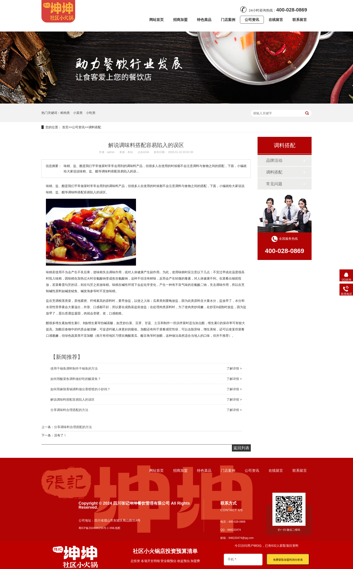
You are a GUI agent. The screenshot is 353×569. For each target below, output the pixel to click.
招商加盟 (180, 470)
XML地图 (114, 528)
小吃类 (90, 113)
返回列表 (241, 448)
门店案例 (228, 470)
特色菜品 (204, 470)
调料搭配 (94, 127)
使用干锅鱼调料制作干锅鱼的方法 (74, 368)
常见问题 (274, 184)
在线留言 (276, 470)
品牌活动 (274, 160)
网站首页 (156, 470)
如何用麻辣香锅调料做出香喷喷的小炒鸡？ (80, 389)
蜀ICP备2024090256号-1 (94, 528)
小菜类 (78, 113)
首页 (65, 127)
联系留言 (299, 470)
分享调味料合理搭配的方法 (69, 410)
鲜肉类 (65, 113)
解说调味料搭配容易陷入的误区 (72, 399)
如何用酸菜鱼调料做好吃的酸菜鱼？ (75, 379)
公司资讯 (78, 127)
